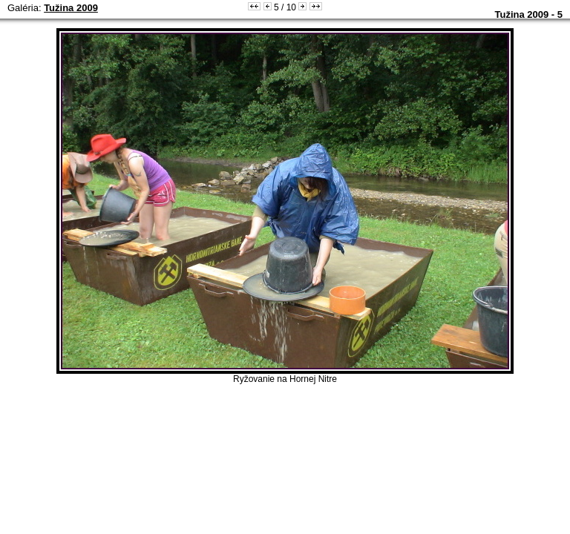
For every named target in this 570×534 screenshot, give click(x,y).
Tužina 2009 (71, 7)
